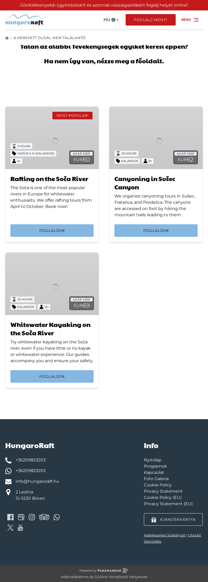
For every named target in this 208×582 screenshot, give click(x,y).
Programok (155, 466)
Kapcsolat (154, 472)
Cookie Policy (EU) (163, 497)
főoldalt (149, 60)
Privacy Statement (163, 491)
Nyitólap (152, 459)
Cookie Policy (158, 484)
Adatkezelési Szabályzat (165, 535)
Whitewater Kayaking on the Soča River (50, 328)
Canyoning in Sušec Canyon (144, 182)
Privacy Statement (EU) (168, 503)
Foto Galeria (156, 478)
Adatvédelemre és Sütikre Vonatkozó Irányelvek (104, 576)
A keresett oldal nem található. (51, 38)
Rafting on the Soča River (49, 178)
